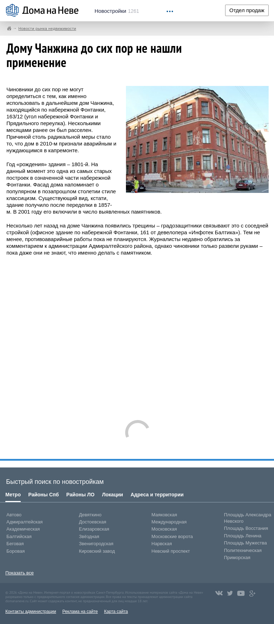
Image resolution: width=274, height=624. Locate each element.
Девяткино (90, 514)
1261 (117, 11)
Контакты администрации (30, 611)
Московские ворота (172, 536)
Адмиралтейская (24, 522)
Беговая (15, 543)
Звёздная (89, 536)
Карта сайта (116, 611)
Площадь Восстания (246, 528)
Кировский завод (97, 551)
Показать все (19, 573)
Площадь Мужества (245, 543)
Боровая (15, 551)
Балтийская (19, 536)
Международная (169, 522)
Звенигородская (96, 543)
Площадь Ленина (243, 535)
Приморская (237, 557)
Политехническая (243, 550)
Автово (13, 514)
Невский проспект (171, 551)
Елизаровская (94, 529)
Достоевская (92, 522)
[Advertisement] (137, 334)
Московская (164, 529)
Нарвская (162, 543)
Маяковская (164, 514)
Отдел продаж (246, 10)
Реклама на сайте (80, 611)
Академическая (23, 529)
